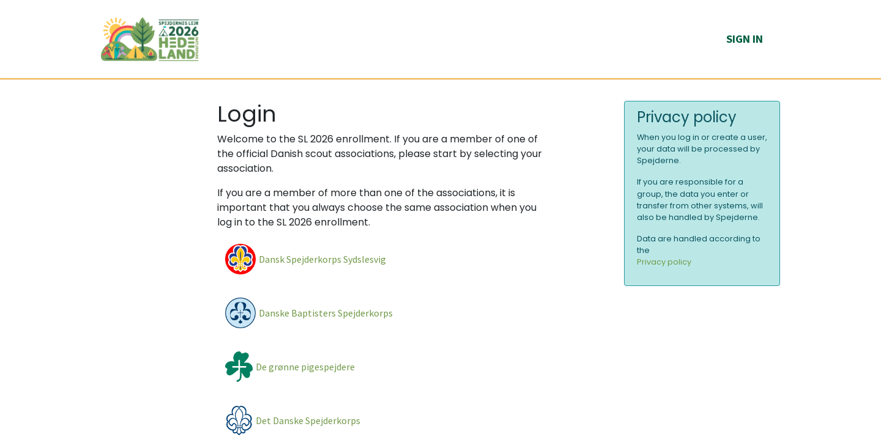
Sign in (744, 39)
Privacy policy (664, 262)
